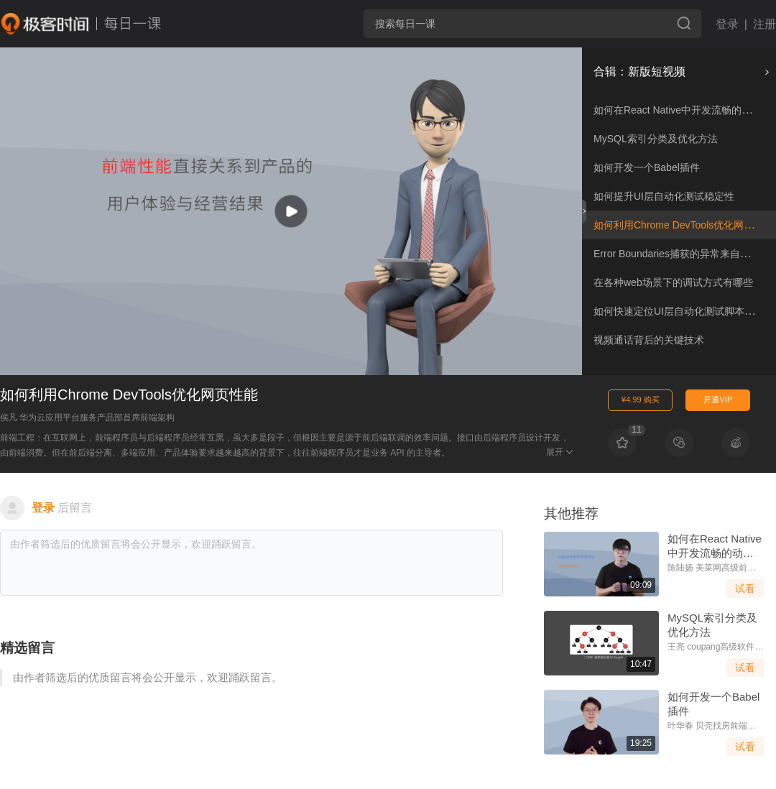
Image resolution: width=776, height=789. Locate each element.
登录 (727, 24)
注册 (764, 24)
